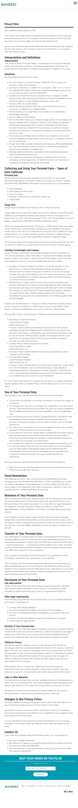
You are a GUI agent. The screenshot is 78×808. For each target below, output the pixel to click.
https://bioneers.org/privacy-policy (57, 743)
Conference (31, 786)
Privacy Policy (50, 786)
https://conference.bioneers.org (23, 154)
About (23, 786)
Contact (40, 786)
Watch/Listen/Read (64, 786)
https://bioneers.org (57, 152)
